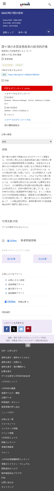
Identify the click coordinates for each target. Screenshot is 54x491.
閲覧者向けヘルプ (9, 468)
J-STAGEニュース (9, 437)
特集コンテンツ (8, 442)
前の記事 (11, 258)
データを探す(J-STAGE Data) (15, 375)
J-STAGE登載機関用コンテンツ (15, 459)
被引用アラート (15, 288)
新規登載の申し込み (10, 406)
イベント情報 (7, 433)
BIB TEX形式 (12, 107)
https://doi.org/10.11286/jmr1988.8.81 (24, 74)
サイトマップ (7, 487)
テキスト (11, 114)
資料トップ (8, 32)
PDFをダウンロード (17, 88)
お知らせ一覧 (7, 419)
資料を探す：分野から (11, 362)
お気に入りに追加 (16, 280)
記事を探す (6, 371)
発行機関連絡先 (11, 125)
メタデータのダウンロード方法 (17, 119)
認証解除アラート (16, 293)
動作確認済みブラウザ (11, 473)
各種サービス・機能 (10, 393)
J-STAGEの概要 (8, 388)
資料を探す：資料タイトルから (15, 357)
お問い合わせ (7, 482)
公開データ (6, 397)
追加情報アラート (16, 284)
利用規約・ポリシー (10, 402)
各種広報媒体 (7, 446)
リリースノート (8, 423)
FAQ (3, 477)
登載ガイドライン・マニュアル (15, 463)
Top (27, 345)
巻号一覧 (22, 32)
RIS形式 (10, 97)
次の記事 (43, 258)
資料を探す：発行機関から (13, 366)
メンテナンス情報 (9, 428)
